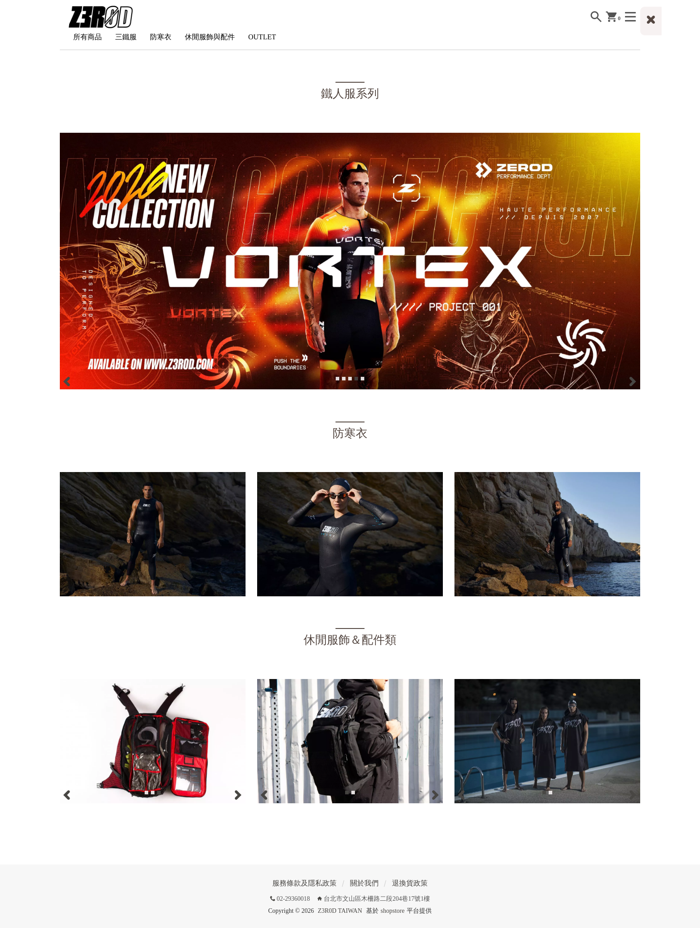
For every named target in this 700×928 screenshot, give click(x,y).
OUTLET (262, 37)
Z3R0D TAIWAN (340, 910)
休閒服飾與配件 (210, 37)
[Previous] (68, 381)
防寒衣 (160, 37)
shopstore (393, 910)
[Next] (632, 381)
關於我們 (364, 883)
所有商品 (87, 37)
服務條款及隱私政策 (304, 883)
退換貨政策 (410, 883)
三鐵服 (126, 37)
